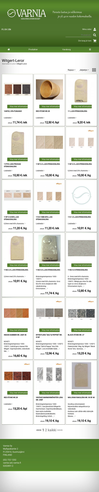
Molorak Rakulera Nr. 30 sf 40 (81, 397)
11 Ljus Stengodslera (77, 111)
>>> (60, 430)
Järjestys (84, 70)
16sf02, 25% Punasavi (13, 111)
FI (2, 29)
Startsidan (6, 64)
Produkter (33, 49)
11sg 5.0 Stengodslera (78, 270)
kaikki (52, 430)
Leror (13, 64)
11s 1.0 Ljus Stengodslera (79, 217)
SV (6, 29)
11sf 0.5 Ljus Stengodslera (80, 164)
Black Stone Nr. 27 (76, 335)
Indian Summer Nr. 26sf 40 (15, 335)
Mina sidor (89, 29)
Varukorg (66, 49)
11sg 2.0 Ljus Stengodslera (16, 270)
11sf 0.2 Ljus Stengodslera (48, 164)
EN (9, 29)
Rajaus (71, 70)
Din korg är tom (87, 41)
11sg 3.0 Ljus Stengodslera (48, 270)
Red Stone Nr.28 (43, 111)
